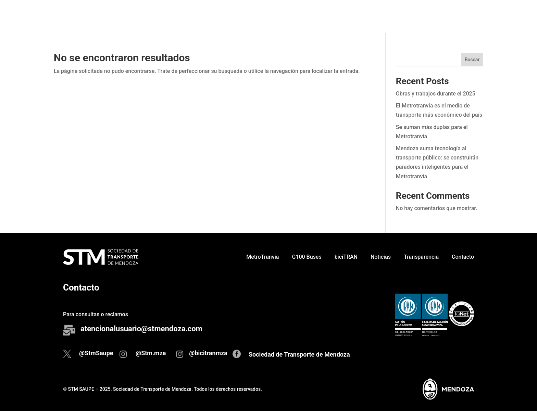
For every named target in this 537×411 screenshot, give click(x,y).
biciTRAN (355, 16)
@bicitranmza (208, 353)
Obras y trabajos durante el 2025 (435, 93)
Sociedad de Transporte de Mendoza (299, 354)
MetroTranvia (271, 16)
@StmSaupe (96, 353)
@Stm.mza (151, 353)
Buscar (472, 59)
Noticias (390, 16)
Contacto (472, 16)
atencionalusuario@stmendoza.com (141, 328)
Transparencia (430, 16)
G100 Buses (316, 16)
